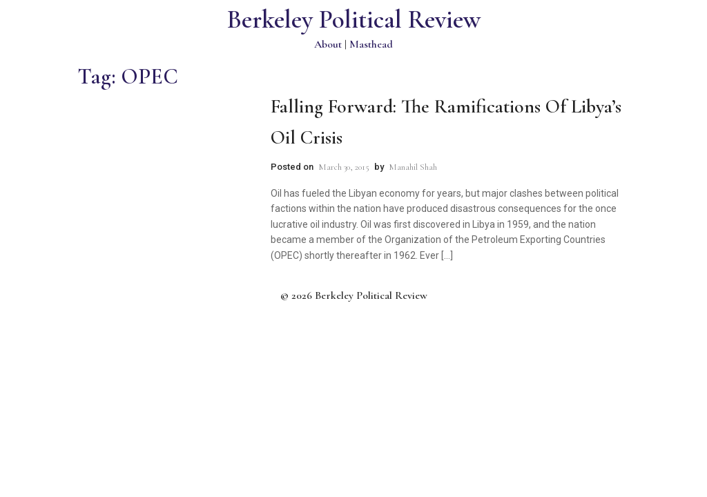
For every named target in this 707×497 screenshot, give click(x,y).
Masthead (371, 44)
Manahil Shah (413, 167)
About (328, 44)
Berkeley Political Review (354, 19)
